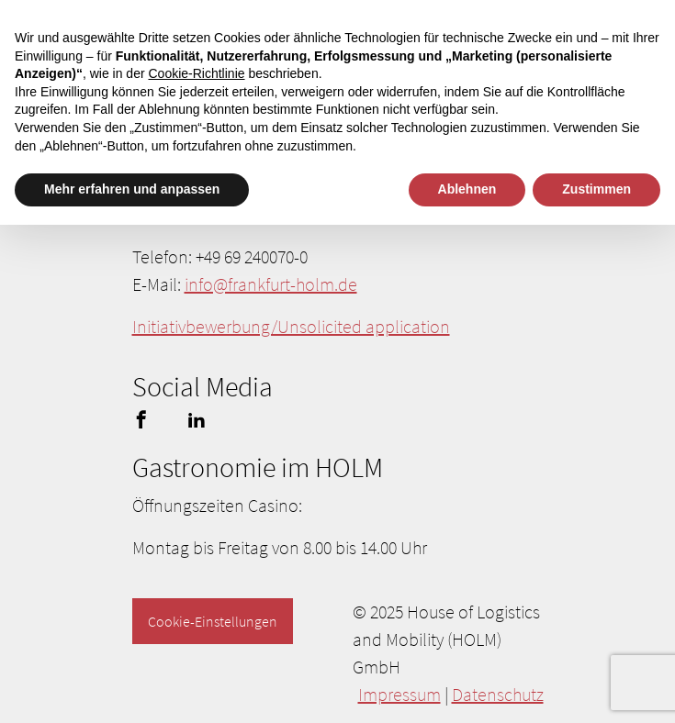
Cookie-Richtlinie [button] (196, 73)
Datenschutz (498, 694)
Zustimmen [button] (596, 189)
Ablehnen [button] (467, 189)
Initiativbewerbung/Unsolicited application (291, 326)
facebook (141, 419)
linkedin (196, 419)
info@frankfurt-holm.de (271, 284)
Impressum (399, 694)
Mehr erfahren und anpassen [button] (131, 189)
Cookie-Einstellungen (212, 621)
